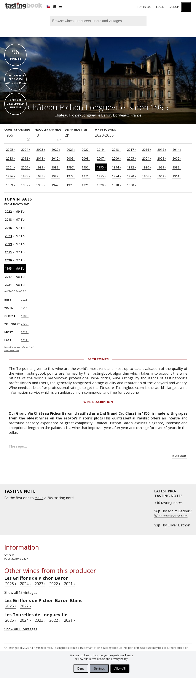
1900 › (131, 185)
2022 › (55, 149)
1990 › (146, 167)
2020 (8, 260)
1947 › (55, 185)
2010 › (55, 158)
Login (160, 7)
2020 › (86, 149)
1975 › (101, 176)
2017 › (131, 149)
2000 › (25, 167)
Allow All (120, 668)
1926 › (86, 185)
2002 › (176, 158)
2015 (8, 252)
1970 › (131, 176)
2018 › (116, 149)
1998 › (55, 167)
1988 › (176, 167)
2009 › (71, 158)
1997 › (71, 167)
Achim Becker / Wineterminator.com (173, 513)
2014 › (176, 149)
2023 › (40, 149)
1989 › (161, 167)
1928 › (71, 185)
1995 (8, 268)
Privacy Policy (119, 659)
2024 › (25, 149)
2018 (8, 219)
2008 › (86, 158)
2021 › (71, 149)
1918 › (116, 185)
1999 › (40, 167)
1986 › (10, 176)
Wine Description (98, 402)
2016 (8, 228)
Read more (179, 456)
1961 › (176, 176)
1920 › (101, 185)
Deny (80, 668)
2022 (8, 211)
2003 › (161, 158)
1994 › (116, 167)
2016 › (146, 149)
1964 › (161, 176)
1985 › (25, 176)
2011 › (40, 158)
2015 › (161, 149)
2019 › (101, 149)
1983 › (40, 176)
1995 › (101, 167)
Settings (99, 668)
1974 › (116, 176)
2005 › (131, 158)
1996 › (86, 167)
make (39, 497)
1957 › (25, 185)
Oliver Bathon (179, 525)
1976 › (86, 176)
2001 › (10, 167)
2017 (8, 277)
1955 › (40, 185)
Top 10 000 (144, 7)
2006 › (116, 158)
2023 (8, 236)
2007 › (101, 158)
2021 (8, 285)
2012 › (25, 158)
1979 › (71, 176)
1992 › (131, 167)
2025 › (10, 149)
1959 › (10, 185)
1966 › (146, 176)
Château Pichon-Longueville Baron (83, 115)
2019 (8, 244)
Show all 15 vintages (20, 592)
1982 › (55, 176)
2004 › (146, 158)
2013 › (10, 158)
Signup (174, 7)
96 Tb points (98, 359)
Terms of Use (97, 659)
